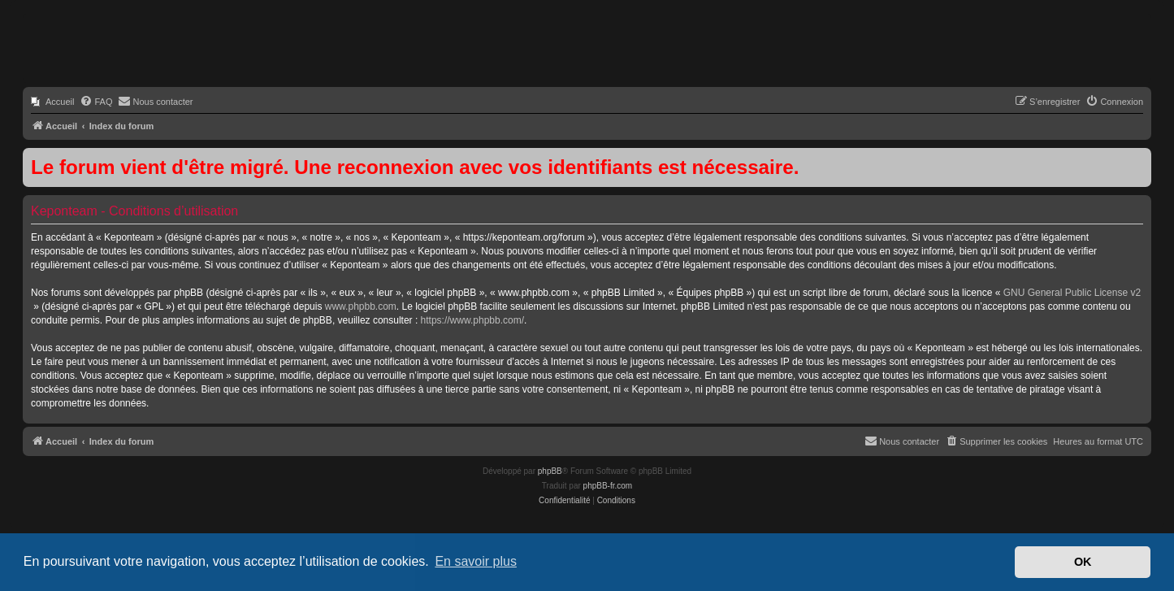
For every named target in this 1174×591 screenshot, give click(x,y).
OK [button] (1083, 561)
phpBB (550, 471)
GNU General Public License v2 (1072, 292)
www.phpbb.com (360, 306)
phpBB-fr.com (608, 485)
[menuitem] (52, 101)
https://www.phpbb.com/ (472, 320)
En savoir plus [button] (476, 561)
